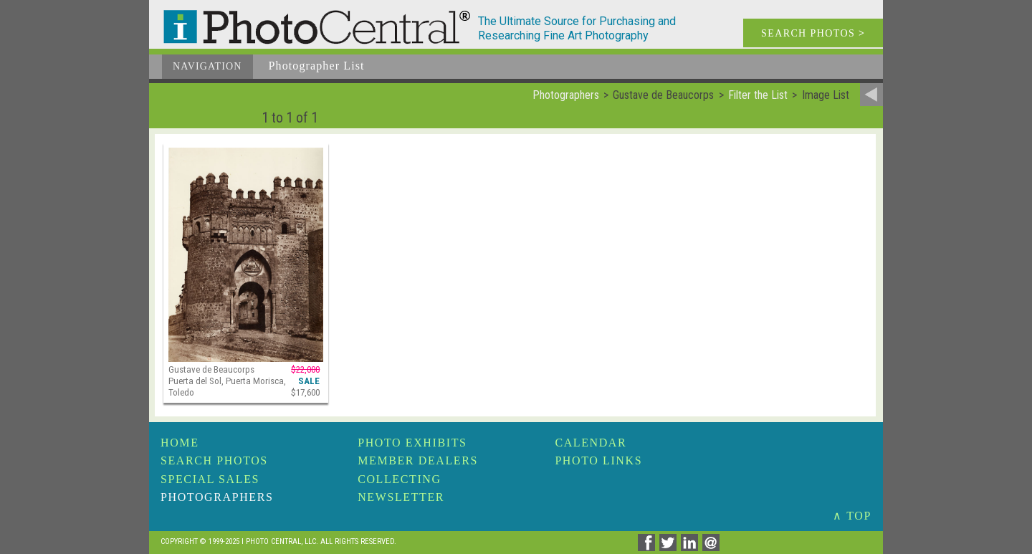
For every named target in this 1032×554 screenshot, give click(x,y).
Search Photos (214, 460)
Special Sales (210, 479)
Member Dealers (418, 460)
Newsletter (401, 497)
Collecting (399, 479)
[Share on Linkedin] (691, 547)
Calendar (590, 442)
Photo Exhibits (412, 442)
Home (180, 442)
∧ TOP (852, 516)
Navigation (207, 66)
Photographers (217, 497)
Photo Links (598, 460)
